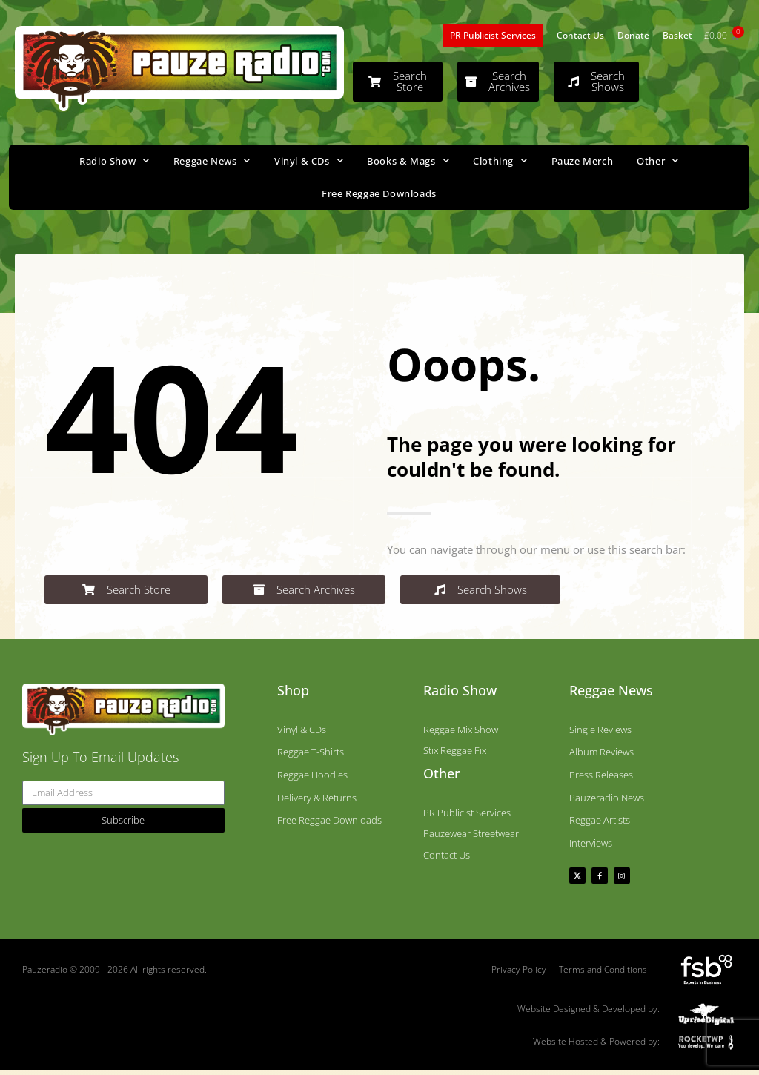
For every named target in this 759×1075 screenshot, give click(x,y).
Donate (633, 35)
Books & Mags (408, 160)
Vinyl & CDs (308, 160)
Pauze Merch (582, 161)
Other (658, 160)
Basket (677, 35)
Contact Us (580, 35)
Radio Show (114, 160)
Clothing (500, 160)
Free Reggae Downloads (379, 193)
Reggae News (212, 160)
